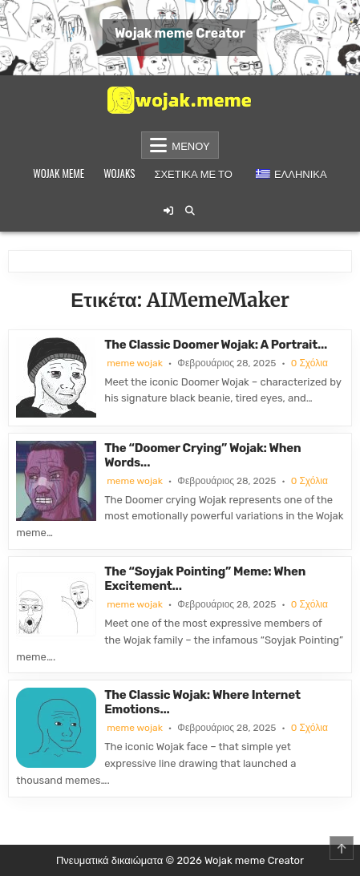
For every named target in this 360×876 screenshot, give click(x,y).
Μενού (190, 145)
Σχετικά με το (193, 173)
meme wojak (135, 363)
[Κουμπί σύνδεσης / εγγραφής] (168, 210)
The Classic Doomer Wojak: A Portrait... (215, 344)
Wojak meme (58, 173)
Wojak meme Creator (180, 33)
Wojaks (119, 173)
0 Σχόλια (309, 363)
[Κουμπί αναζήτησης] (190, 210)
